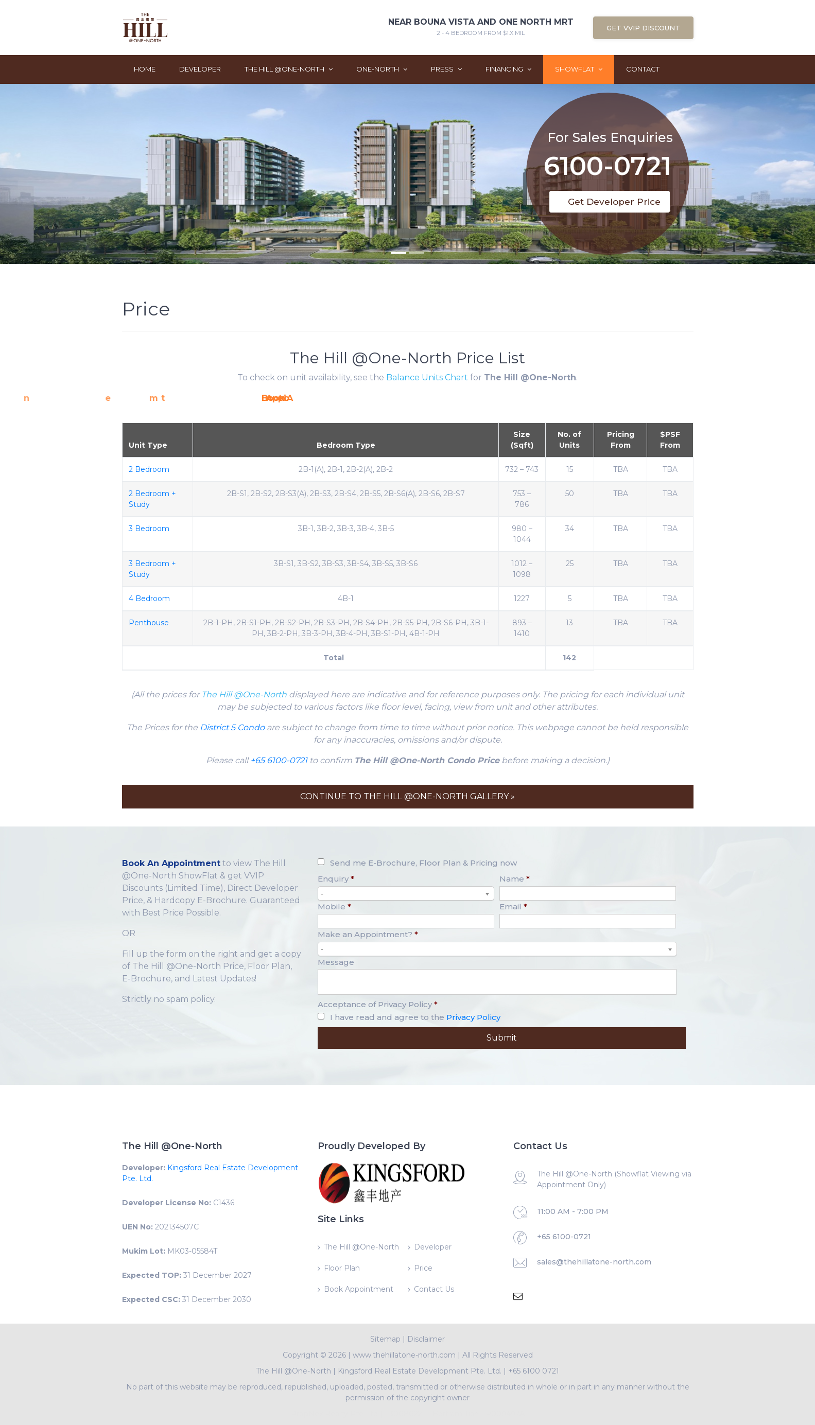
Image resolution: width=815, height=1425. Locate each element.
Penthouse (149, 622)
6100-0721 (607, 158)
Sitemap (385, 1339)
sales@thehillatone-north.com (594, 1261)
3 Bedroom (149, 528)
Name (514, 879)
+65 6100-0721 (278, 760)
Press (446, 69)
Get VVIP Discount (643, 28)
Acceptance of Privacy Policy (378, 1004)
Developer (200, 69)
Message (336, 962)
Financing (508, 69)
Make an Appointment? (368, 934)
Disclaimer (426, 1339)
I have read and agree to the (415, 1017)
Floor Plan (342, 1268)
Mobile (334, 906)
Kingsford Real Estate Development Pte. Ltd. (419, 1371)
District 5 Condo (232, 727)
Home (144, 69)
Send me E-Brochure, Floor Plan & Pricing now (423, 863)
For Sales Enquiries (610, 127)
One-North (381, 69)
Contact (643, 69)
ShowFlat (578, 69)
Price (423, 1268)
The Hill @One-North (289, 69)
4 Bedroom (149, 598)
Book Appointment (358, 1289)
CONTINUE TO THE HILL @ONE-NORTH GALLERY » (407, 796)
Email (513, 906)
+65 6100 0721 (533, 1371)
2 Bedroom (149, 469)
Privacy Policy (473, 1017)
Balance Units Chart (427, 377)
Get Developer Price (614, 202)
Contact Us (434, 1289)
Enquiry (336, 879)
